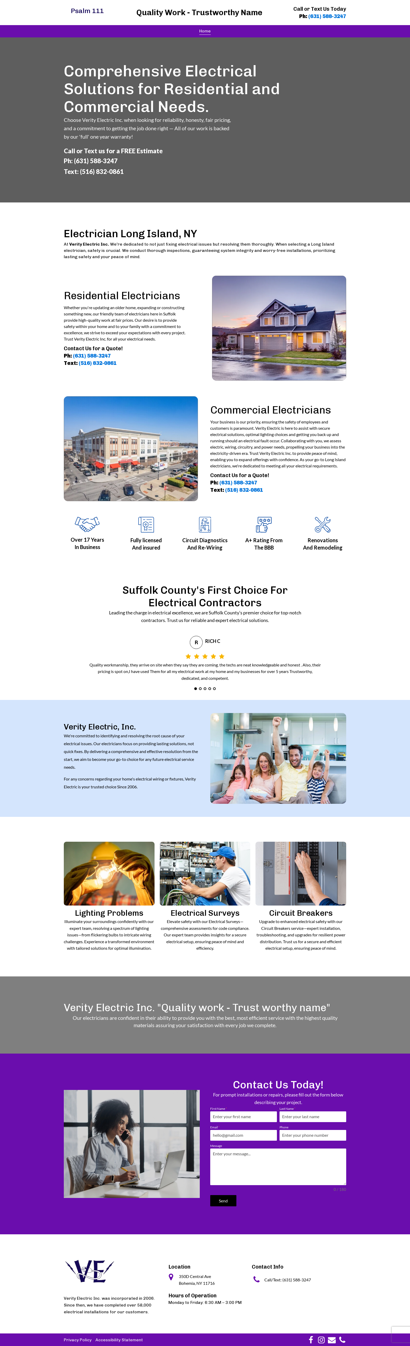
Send (223, 1200)
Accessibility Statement (119, 1339)
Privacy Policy (78, 1339)
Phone (284, 1127)
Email (215, 1127)
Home (205, 31)
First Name (218, 1109)
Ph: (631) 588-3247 (91, 161)
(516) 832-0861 (98, 363)
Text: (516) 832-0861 (94, 171)
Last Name (287, 1109)
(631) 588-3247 (327, 16)
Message (216, 1146)
